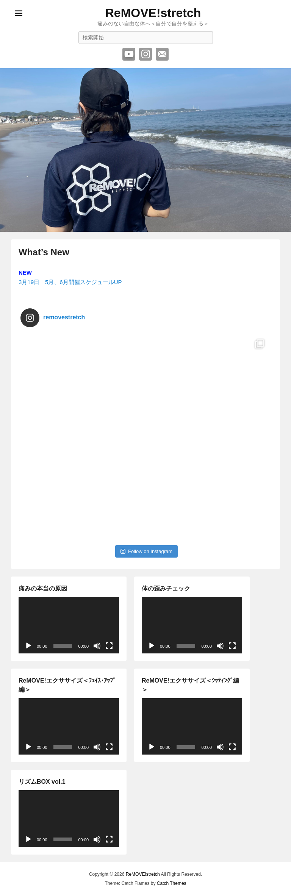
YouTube (128, 54)
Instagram (145, 54)
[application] (69, 625)
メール (162, 54)
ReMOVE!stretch (153, 13)
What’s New (44, 252)
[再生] (28, 646)
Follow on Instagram (146, 551)
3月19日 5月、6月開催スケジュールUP (70, 282)
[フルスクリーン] (109, 646)
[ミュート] (97, 646)
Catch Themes (171, 883)
